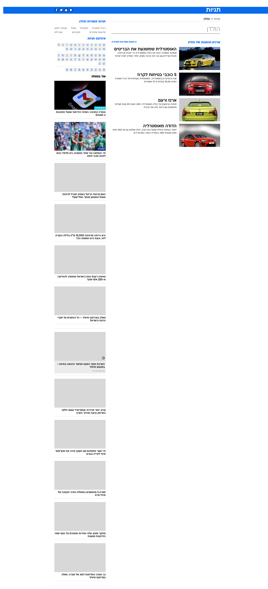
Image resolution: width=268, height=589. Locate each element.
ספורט (182, 3)
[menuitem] (192, 3)
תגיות (214, 19)
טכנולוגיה (107, 3)
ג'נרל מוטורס (95, 28)
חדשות (194, 3)
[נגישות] (5, 3)
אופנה (95, 3)
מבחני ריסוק (57, 28)
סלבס (161, 3)
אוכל (142, 3)
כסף (151, 3)
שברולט (55, 32)
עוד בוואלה (95, 76)
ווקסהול (81, 28)
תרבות (171, 3)
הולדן (203, 19)
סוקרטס (73, 32)
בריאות (132, 3)
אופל (70, 28)
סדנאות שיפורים (94, 32)
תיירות (120, 3)
